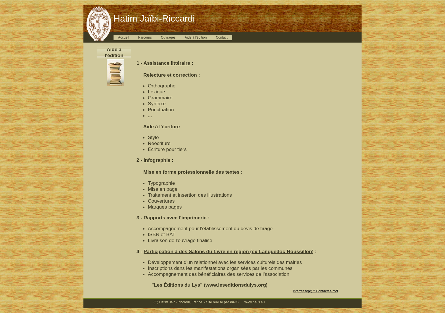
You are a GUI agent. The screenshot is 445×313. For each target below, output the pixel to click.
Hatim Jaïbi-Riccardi (154, 18)
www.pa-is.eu (254, 302)
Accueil (123, 37)
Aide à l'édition (196, 37)
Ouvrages (168, 37)
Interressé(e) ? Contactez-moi (315, 291)
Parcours (145, 37)
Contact (221, 37)
